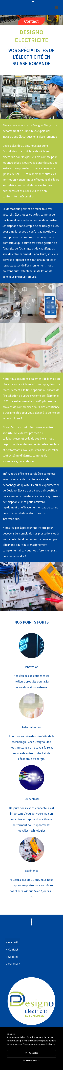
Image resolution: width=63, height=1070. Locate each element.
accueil (12, 942)
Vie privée (13, 964)
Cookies (12, 957)
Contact (31, 21)
